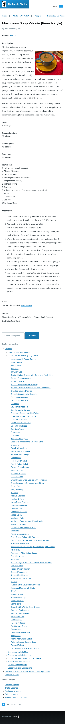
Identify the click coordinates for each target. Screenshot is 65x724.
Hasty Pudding (17, 489)
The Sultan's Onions (19, 626)
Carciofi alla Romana (19, 400)
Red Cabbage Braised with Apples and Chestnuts (31, 563)
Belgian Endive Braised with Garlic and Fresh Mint (32, 375)
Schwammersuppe (18, 598)
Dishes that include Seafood (19, 655)
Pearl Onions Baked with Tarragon (25, 537)
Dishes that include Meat (18, 652)
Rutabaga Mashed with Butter (23, 588)
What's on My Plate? (21, 16)
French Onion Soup (19, 461)
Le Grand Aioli (16, 509)
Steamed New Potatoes (20, 613)
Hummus (14, 493)
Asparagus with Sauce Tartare (23, 359)
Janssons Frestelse (19, 505)
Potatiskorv (15, 550)
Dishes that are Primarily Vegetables (23, 356)
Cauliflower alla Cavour (20, 410)
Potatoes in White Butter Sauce (24, 553)
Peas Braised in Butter (20, 543)
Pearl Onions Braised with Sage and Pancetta (30, 540)
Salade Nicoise (17, 594)
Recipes (38, 16)
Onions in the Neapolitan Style (23, 528)
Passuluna (15, 531)
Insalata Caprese (18, 496)
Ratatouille (15, 559)
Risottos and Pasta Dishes (19, 662)
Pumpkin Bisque (17, 556)
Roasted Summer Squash (21, 578)
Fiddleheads (16, 458)
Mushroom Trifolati (18, 524)
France (13, 35)
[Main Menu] (57, 6)
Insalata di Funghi (18, 499)
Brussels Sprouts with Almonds (24, 394)
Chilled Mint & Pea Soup (21, 423)
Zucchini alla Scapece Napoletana (25, 648)
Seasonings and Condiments (20, 668)
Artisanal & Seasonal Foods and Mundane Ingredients (27, 672)
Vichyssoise (15, 636)
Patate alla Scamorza (19, 534)
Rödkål (13, 591)
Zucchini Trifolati (17, 645)
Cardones (15, 404)
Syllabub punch (11, 694)
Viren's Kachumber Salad (21, 639)
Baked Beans (16, 362)
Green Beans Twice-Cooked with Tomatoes (29, 480)
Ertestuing (15, 445)
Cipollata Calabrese (19, 426)
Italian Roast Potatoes (20, 502)
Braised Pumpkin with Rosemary (24, 385)
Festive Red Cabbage (20, 455)
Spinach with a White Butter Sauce (25, 607)
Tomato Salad (16, 629)
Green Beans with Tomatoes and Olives (27, 483)
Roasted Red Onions (19, 575)
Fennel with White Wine (20, 451)
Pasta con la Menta (13, 691)
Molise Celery (16, 515)
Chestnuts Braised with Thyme (23, 416)
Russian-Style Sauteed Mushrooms (25, 585)
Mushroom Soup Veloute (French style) (27, 521)
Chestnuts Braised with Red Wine (25, 413)
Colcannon (15, 432)
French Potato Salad (19, 464)
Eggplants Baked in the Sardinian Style (27, 442)
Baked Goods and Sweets (19, 352)
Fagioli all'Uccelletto (19, 448)
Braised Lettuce (17, 381)
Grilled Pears (16, 486)
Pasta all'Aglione (12, 685)
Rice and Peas (17, 566)
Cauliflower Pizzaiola (19, 407)
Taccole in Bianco (18, 623)
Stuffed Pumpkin (17, 617)
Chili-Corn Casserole (19, 420)
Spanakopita (16, 604)
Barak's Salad (16, 372)
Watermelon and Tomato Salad (23, 642)
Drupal (14, 716)
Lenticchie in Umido (19, 512)
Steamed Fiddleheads (20, 610)
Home (4, 16)
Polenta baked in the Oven (16, 697)
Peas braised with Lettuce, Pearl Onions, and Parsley (33, 547)
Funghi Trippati (17, 470)
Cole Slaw (15, 435)
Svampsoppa (26, 305)
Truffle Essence (11, 688)
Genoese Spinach (18, 474)
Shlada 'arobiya (17, 601)
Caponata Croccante (19, 397)
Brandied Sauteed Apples (21, 391)
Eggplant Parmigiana (19, 439)
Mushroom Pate (17, 518)
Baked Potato (16, 366)
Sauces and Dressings (17, 665)
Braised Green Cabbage (21, 378)
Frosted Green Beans (20, 467)
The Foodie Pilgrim (17, 4)
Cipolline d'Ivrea (17, 429)
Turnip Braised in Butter (20, 632)
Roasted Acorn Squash (20, 569)
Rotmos (14, 582)
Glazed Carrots (17, 477)
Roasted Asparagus (19, 572)
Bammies (14, 369)
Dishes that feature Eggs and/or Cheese (24, 658)
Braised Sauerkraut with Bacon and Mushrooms (31, 388)
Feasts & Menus (12, 675)
